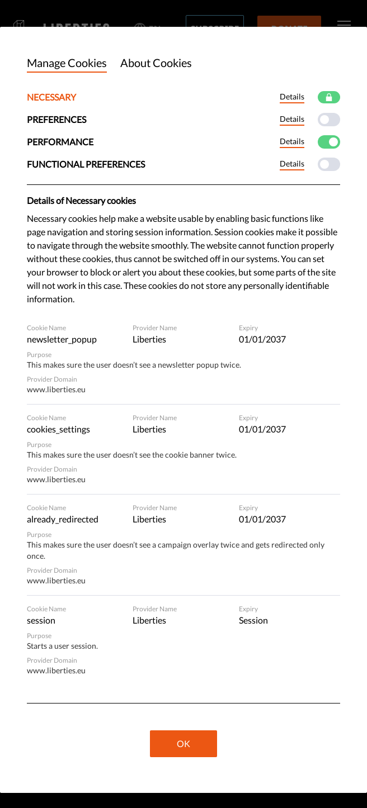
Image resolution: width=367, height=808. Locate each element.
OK (183, 743)
